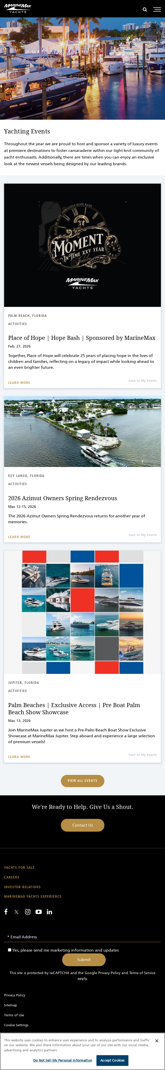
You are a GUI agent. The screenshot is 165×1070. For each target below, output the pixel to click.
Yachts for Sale (19, 868)
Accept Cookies (112, 1060)
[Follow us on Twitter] (16, 912)
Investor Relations (22, 887)
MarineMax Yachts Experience (33, 896)
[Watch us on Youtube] (39, 912)
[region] (82, 1051)
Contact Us (82, 825)
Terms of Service (142, 973)
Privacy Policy (109, 973)
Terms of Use (14, 1015)
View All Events (82, 781)
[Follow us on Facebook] (6, 912)
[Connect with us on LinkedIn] (49, 912)
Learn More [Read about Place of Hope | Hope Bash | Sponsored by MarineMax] (19, 383)
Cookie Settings (16, 1025)
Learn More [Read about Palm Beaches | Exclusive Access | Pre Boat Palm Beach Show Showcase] (19, 757)
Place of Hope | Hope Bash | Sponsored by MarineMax (82, 338)
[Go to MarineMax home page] (18, 8)
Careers (11, 877)
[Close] (156, 1040)
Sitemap (10, 1005)
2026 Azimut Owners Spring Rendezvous (62, 498)
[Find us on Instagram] (27, 912)
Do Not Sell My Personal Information (62, 1060)
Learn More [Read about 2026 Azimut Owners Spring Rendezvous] (19, 537)
